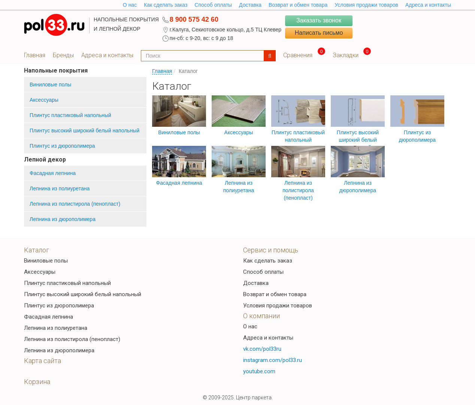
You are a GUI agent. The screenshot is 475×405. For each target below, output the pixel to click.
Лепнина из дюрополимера (63, 219)
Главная (34, 55)
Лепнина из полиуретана (60, 188)
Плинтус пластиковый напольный (70, 115)
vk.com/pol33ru (262, 349)
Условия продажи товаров (366, 5)
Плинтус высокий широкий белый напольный (84, 131)
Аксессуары (44, 100)
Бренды (63, 55)
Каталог (36, 250)
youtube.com (259, 371)
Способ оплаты (213, 5)
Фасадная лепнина (53, 173)
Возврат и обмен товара (298, 5)
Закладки (345, 55)
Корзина (37, 382)
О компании (261, 316)
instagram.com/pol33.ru (272, 360)
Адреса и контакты (428, 5)
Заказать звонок (318, 20)
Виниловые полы (50, 85)
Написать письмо (319, 33)
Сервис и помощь (270, 250)
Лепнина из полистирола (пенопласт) (75, 204)
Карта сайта (42, 361)
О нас (250, 326)
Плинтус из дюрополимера (62, 146)
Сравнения (297, 55)
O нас (130, 5)
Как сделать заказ (165, 5)
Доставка (250, 5)
